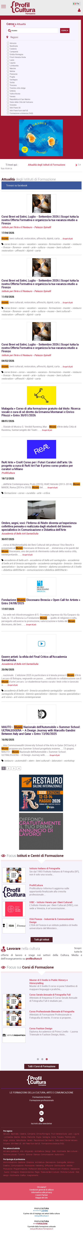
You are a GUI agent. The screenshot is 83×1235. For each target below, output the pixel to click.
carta (38, 250)
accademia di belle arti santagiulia (48, 560)
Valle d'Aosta (15, 93)
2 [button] (42, 1059)
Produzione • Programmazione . (15, 1169)
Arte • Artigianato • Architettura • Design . (36, 1151)
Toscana (13, 85)
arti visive (6, 697)
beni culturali (63, 247)
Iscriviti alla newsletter (41, 1123)
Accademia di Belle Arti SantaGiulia (19, 533)
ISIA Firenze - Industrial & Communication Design (51, 921)
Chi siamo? (41, 1187)
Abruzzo (13, 43)
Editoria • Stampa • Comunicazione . (40, 1154)
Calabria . (23, 1134)
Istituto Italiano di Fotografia (44, 868)
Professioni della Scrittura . (39, 1169)
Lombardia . (9, 1137)
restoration (7, 250)
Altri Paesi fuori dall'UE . (32, 1143)
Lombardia (14, 65)
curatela (30, 493)
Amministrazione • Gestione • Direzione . (19, 1162)
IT (75, 4)
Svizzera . (7, 1143)
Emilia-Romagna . (44, 1134)
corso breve (10, 244)
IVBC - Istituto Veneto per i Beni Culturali (50, 902)
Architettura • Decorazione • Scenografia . (51, 1162)
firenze (6, 247)
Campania (14, 51)
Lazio (12, 60)
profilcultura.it (34, 958)
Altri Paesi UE (15, 107)
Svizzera (13, 105)
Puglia (12, 77)
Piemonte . (31, 1137)
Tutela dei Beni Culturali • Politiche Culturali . (58, 1172)
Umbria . (12, 1140)
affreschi (19, 250)
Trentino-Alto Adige (17, 88)
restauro (76, 244)
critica (46, 493)
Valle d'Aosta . (21, 1140)
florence (16, 247)
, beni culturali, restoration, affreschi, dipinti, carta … (37, 238)
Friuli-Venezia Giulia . (59, 1134)
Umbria (13, 91)
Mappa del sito (41, 1197)
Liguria (12, 63)
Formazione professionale (42, 1100)
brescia (68, 563)
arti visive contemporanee (27, 697)
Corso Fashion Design (40, 1028)
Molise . (24, 1137)
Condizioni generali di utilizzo (41, 1189)
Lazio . (71, 1134)
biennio (43, 566)
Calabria (13, 49)
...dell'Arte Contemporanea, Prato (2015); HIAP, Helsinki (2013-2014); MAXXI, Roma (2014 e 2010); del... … (40, 485)
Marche (13, 68)
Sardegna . (46, 1137)
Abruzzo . (7, 1134)
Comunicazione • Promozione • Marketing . (28, 1165)
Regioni (12, 37)
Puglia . (39, 1137)
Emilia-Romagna (16, 54)
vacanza (42, 244)
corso (21, 244)
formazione (55, 244)
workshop (69, 760)
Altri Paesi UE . (17, 1143)
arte (33, 247)
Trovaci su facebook (16, 185)
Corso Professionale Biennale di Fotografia (51, 1011)
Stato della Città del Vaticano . (66, 1140)
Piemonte (13, 74)
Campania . (32, 1134)
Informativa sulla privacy (41, 1192)
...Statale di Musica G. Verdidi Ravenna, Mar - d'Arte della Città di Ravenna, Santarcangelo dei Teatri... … (38, 428)
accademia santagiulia (50, 563)
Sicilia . (54, 1137)
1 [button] (37, 1059)
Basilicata (14, 46)
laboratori (57, 760)
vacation (31, 244)
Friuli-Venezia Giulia (18, 57)
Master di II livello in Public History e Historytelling (48, 982)
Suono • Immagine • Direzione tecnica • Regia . (22, 1172)
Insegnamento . (33, 1175)
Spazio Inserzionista (79, 10)
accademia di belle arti (16, 560)
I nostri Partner (41, 1195)
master (66, 244)
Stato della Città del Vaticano (21, 102)
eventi (26, 247)
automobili (20, 760)
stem (31, 760)
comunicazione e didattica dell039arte (46, 570)
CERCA (64, 30)
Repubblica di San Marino (20, 99)
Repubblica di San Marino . (44, 1140)
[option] (40, 1011)
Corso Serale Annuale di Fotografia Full (50, 994)
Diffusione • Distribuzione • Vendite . (59, 1165)
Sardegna (13, 79)
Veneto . (30, 1140)
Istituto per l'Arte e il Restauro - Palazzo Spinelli (26, 227)
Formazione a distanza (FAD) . (53, 1143)
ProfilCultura (8, 473)
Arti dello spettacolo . (11, 1151)
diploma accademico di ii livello (65, 566)
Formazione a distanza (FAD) (21, 113)
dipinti (29, 250)
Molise (12, 71)
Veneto (12, 96)
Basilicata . (15, 1134)
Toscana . (61, 1137)
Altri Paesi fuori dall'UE (19, 110)
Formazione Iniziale (41, 1097)
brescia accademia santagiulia (46, 690)
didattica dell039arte (14, 570)
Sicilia (12, 82)
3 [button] (46, 1059)
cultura (41, 247)
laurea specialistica (27, 566)
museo (50, 247)
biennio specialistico (36, 693)
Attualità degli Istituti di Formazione (46, 164)
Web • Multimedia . (59, 1151)
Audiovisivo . (60, 1154)
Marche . (17, 1137)
